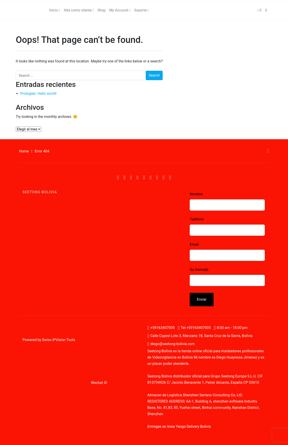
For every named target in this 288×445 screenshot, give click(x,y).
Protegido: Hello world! (38, 93)
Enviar (202, 299)
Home (24, 151)
